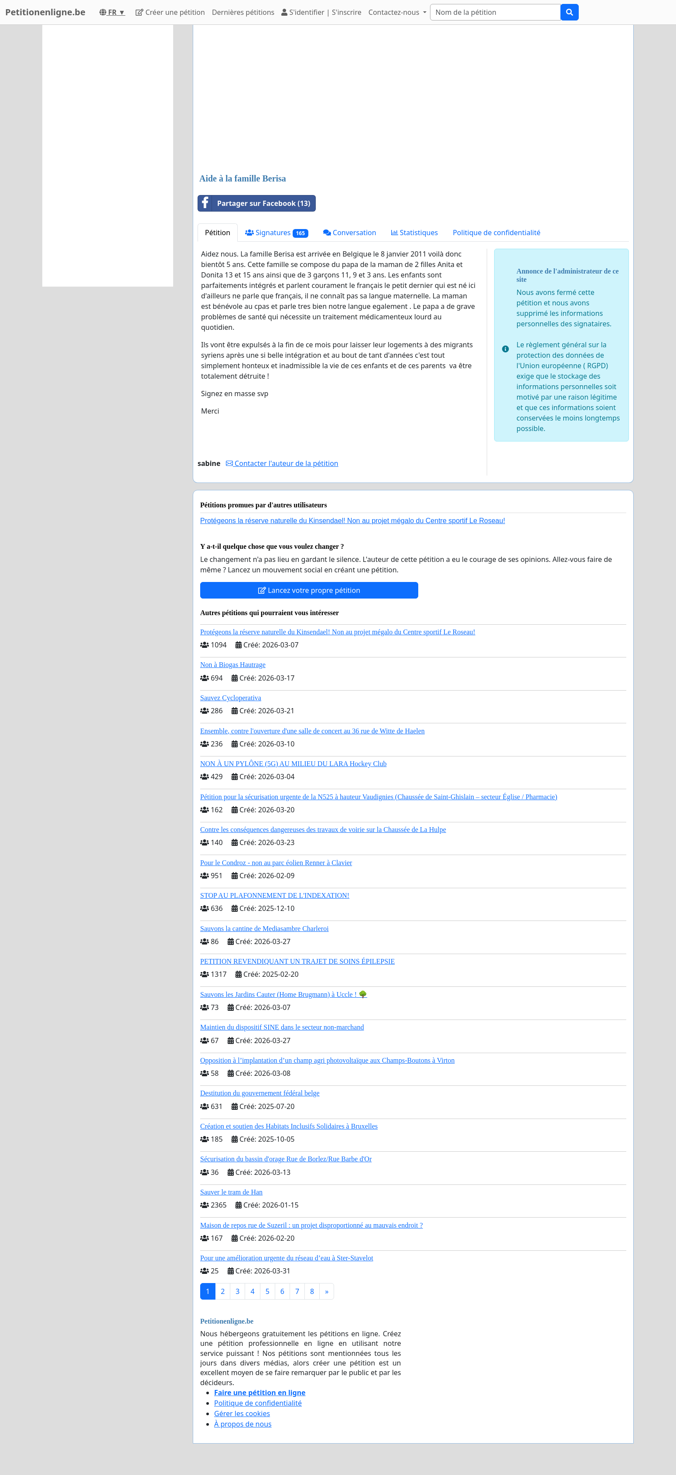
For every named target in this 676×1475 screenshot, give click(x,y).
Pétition (217, 232)
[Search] (495, 12)
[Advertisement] (413, 100)
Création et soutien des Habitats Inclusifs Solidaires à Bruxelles (289, 1126)
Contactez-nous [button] (395, 12)
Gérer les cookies (242, 1413)
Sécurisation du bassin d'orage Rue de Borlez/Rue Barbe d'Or (286, 1159)
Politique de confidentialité (496, 232)
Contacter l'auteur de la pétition (282, 463)
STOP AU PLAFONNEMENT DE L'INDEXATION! (274, 895)
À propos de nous (243, 1424)
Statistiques (414, 232)
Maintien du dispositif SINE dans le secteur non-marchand (282, 1027)
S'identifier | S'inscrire (321, 12)
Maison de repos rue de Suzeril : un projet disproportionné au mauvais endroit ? (311, 1225)
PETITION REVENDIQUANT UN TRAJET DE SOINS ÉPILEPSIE (297, 961)
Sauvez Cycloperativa (230, 698)
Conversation (349, 232)
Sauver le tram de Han (231, 1192)
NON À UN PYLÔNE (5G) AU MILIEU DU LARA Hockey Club (293, 763)
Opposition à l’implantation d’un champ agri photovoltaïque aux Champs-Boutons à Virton (327, 1060)
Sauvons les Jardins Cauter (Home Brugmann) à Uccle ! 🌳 (283, 994)
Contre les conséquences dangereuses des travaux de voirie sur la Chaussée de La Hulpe (323, 829)
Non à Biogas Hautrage (233, 664)
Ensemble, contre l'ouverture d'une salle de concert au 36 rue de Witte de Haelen (312, 731)
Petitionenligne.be (45, 12)
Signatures (276, 233)
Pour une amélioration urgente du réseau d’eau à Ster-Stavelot (286, 1258)
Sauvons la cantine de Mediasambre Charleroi (264, 928)
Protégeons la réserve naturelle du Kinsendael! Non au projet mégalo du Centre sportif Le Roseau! (352, 520)
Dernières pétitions (243, 12)
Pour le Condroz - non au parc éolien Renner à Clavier (276, 862)
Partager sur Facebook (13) (254, 203)
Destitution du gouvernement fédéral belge (260, 1093)
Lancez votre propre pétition (309, 590)
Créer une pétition (170, 12)
